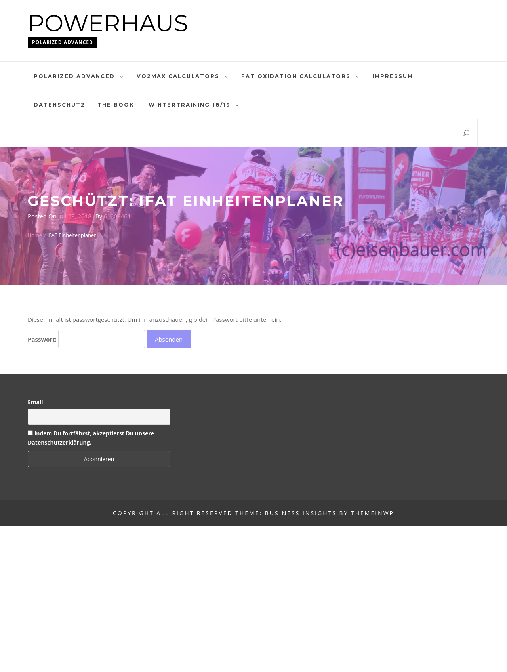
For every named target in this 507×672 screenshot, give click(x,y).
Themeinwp (372, 513)
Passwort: (86, 339)
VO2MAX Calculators (183, 76)
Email (35, 402)
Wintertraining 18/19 (194, 104)
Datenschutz (60, 104)
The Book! (117, 104)
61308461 (117, 216)
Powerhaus (108, 23)
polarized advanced (79, 76)
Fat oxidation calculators (300, 76)
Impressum (392, 76)
